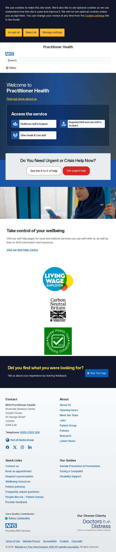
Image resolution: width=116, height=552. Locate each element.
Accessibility (50, 541)
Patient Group (68, 425)
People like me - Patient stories (24, 496)
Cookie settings (94, 15)
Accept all (14, 32)
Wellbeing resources (17, 481)
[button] (33, 124)
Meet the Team (69, 415)
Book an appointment (18, 471)
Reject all (31, 32)
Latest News (67, 440)
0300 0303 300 (30, 432)
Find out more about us (22, 99)
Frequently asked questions (22, 491)
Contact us (12, 466)
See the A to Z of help (43, 170)
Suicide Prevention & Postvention (80, 466)
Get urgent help (76, 170)
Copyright (77, 541)
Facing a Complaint (71, 471)
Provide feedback (16, 502)
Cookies (64, 541)
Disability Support (70, 476)
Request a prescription (19, 476)
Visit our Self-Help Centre (22, 249)
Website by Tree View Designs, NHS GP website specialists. (47, 546)
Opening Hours (69, 410)
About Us (65, 404)
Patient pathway (15, 486)
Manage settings (52, 32)
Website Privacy (31, 541)
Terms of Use (12, 541)
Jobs (63, 420)
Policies (64, 430)
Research (65, 435)
